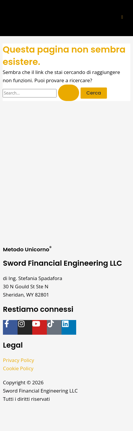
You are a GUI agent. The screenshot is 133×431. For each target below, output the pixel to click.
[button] (122, 17)
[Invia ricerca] (68, 93)
